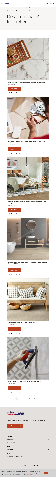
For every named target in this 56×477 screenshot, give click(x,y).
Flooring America (10, 10)
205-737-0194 (49, 3)
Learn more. (29, 474)
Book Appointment (15, 425)
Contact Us (28, 449)
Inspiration (28, 439)
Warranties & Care (28, 443)
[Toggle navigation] (53, 3)
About (28, 446)
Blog (17, 10)
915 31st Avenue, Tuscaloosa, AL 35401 (15, 456)
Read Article (15, 88)
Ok (46, 473)
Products (28, 436)
